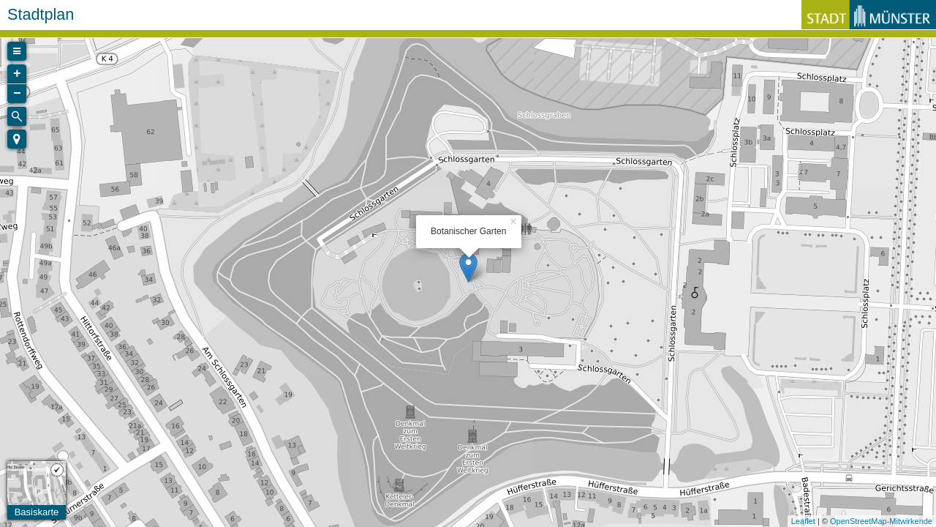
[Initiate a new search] (16, 116)
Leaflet (803, 521)
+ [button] (17, 74)
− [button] (17, 93)
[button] (16, 139)
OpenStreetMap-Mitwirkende (881, 521)
